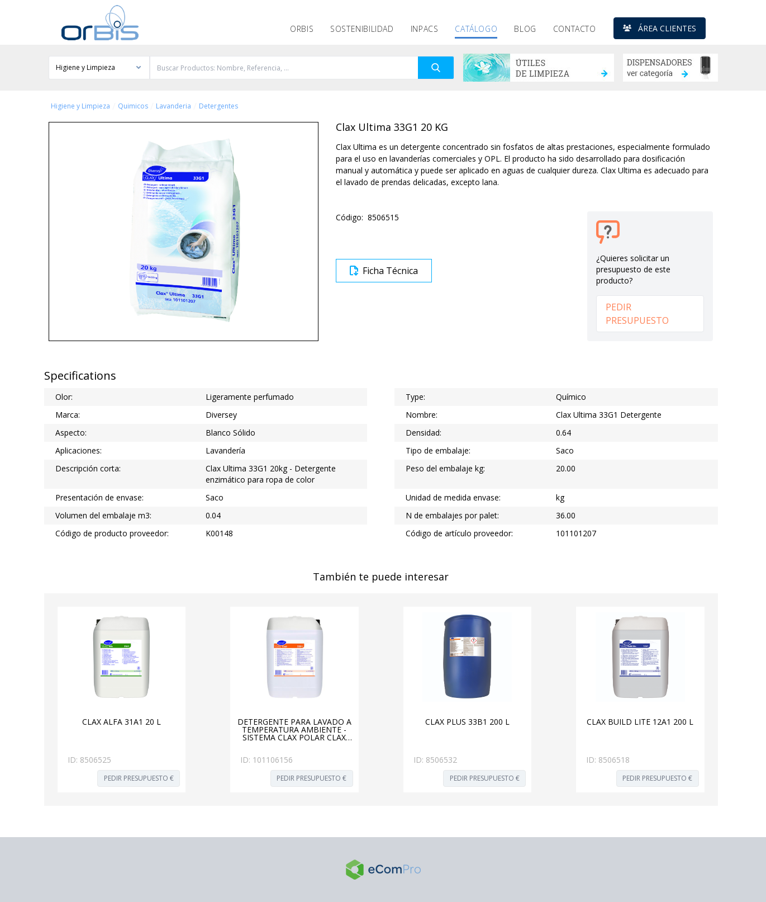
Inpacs (425, 28)
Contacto (574, 28)
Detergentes (218, 106)
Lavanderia (173, 106)
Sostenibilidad (361, 28)
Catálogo (476, 28)
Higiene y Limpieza (80, 106)
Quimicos (133, 106)
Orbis (301, 28)
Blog (525, 28)
